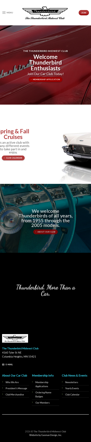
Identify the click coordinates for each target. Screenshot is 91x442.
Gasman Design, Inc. (51, 435)
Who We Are (12, 382)
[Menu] (7, 12)
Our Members (42, 402)
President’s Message (16, 388)
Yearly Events (72, 388)
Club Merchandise (15, 394)
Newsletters (71, 382)
